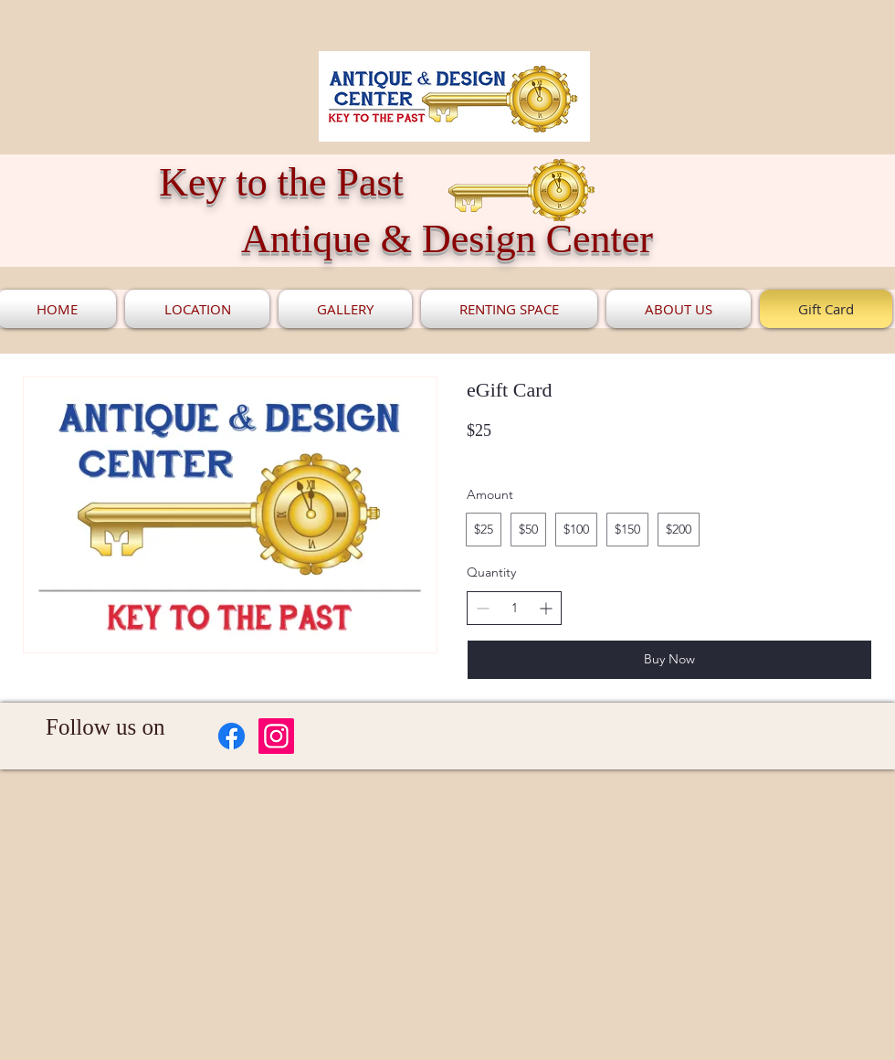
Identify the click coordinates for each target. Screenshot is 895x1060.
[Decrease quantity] (482, 608)
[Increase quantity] (545, 608)
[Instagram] (276, 736)
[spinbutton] (514, 608)
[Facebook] (231, 736)
